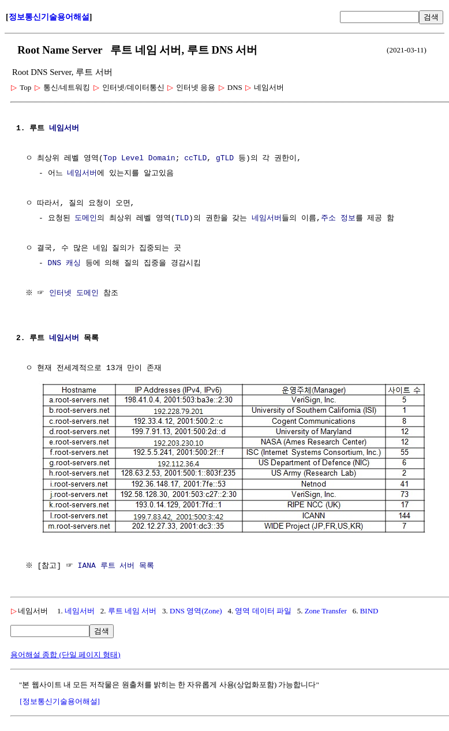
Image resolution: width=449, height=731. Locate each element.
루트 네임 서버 (132, 609)
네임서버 (64, 128)
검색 (431, 17)
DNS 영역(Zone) (196, 609)
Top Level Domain (139, 158)
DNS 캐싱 (64, 263)
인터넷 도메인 (75, 293)
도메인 (85, 218)
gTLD (225, 158)
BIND (369, 609)
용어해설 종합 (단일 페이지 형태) (65, 653)
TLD (182, 218)
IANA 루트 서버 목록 (117, 565)
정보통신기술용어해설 (49, 17)
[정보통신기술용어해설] (60, 700)
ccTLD (195, 158)
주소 (328, 218)
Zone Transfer (326, 609)
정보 (348, 218)
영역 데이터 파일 (263, 609)
